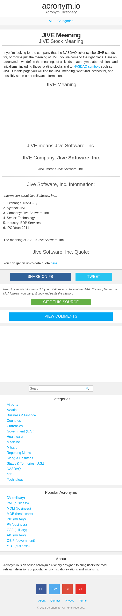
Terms (83, 600)
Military (12, 447)
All (50, 21)
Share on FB (40, 276)
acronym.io (61, 6)
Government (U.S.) (20, 431)
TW (54, 589)
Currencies (15, 426)
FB (41, 589)
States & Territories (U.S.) (25, 463)
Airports (12, 404)
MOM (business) (19, 508)
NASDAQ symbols (87, 66)
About (42, 600)
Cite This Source (61, 302)
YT (81, 589)
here (54, 263)
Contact (55, 600)
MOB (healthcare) (20, 514)
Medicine (13, 442)
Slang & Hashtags (20, 458)
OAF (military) (17, 530)
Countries (14, 420)
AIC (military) (16, 535)
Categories (65, 21)
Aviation (13, 410)
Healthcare (15, 436)
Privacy (69, 600)
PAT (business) (18, 503)
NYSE (11, 474)
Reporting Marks (19, 453)
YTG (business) (18, 546)
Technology (15, 479)
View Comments (61, 316)
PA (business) (17, 524)
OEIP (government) (21, 540)
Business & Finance (21, 415)
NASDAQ (14, 469)
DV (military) (16, 497)
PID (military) (16, 519)
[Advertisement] (61, 115)
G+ (67, 589)
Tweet (93, 276)
